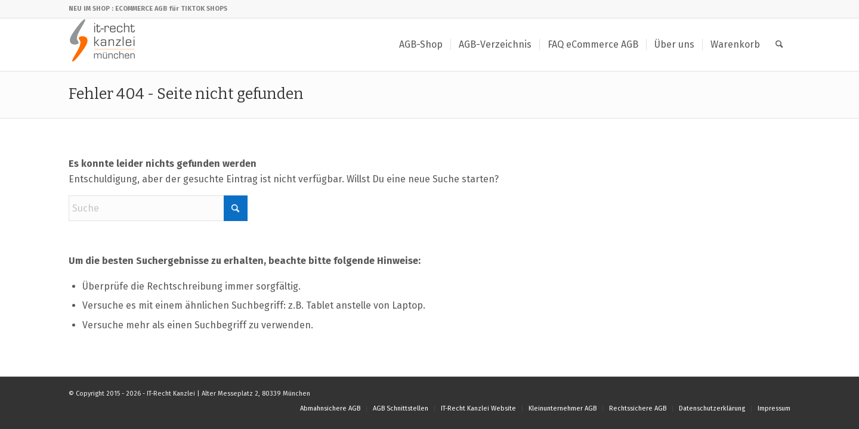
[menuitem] (420, 44)
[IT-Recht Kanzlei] (103, 44)
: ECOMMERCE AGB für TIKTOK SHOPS (169, 9)
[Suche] (779, 44)
